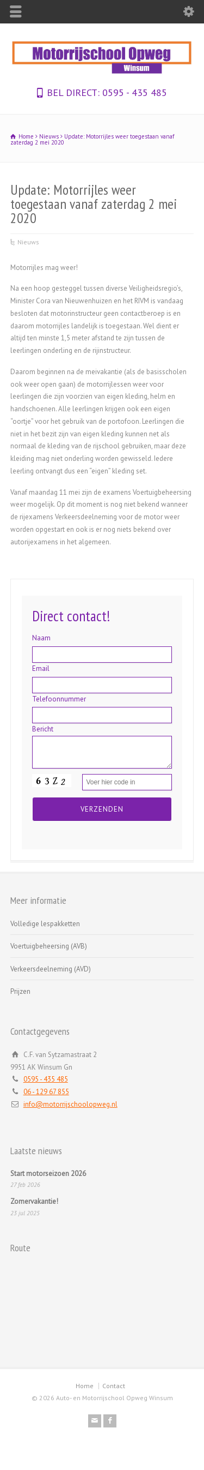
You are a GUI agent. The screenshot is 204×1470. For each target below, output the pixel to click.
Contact (113, 1386)
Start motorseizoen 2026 (48, 1173)
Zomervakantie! (34, 1201)
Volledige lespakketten (45, 923)
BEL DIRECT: (73, 92)
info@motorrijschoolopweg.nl (70, 1104)
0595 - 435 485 (133, 92)
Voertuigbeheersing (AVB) (48, 946)
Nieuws (28, 242)
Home (85, 1386)
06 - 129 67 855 (46, 1091)
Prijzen (20, 991)
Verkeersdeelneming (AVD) (50, 969)
